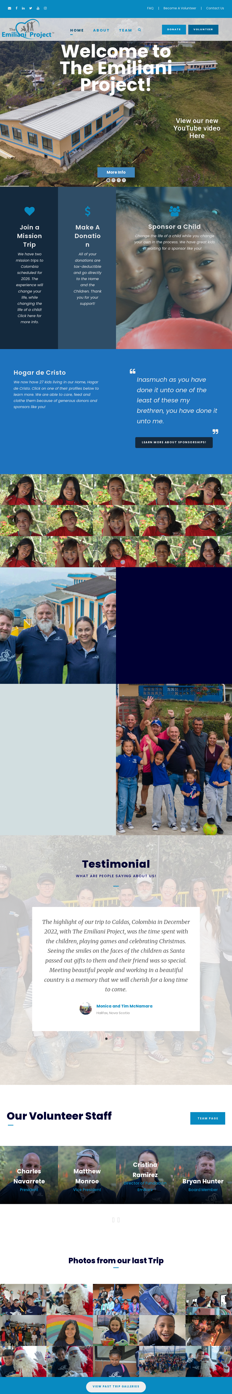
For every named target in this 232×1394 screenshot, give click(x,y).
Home (77, 30)
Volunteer (203, 29)
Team (125, 30)
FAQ (150, 8)
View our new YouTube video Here (197, 128)
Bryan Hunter (203, 1181)
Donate (174, 29)
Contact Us (215, 8)
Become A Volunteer (180, 8)
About (101, 30)
